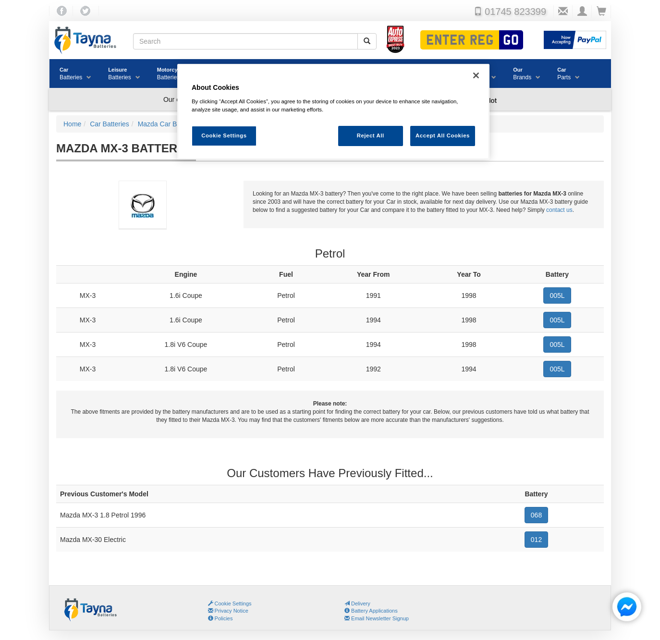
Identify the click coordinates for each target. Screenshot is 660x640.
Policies (220, 618)
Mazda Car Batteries (142, 211)
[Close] (476, 75)
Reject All (370, 135)
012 (536, 539)
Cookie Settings (233, 603)
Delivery (357, 603)
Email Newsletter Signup (376, 618)
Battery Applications (371, 611)
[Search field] (245, 41)
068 (536, 515)
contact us (559, 210)
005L (557, 295)
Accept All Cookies (443, 135)
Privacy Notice (228, 611)
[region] (333, 112)
